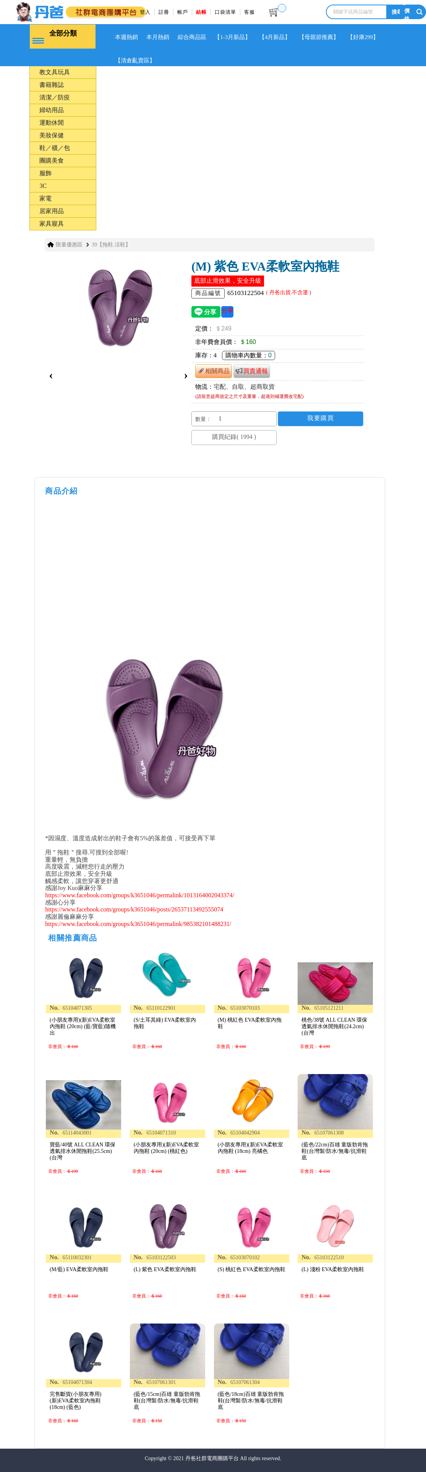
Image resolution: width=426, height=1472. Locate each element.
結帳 (201, 12)
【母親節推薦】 (320, 37)
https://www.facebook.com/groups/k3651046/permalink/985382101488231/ (138, 923)
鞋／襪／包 (54, 147)
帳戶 (182, 12)
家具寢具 (51, 223)
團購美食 (51, 160)
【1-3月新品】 (233, 37)
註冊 (164, 12)
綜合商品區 (192, 37)
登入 (145, 12)
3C (43, 185)
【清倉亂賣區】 (135, 60)
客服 (249, 12)
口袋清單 (225, 12)
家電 (45, 198)
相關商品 (214, 370)
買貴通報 (252, 370)
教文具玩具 (54, 71)
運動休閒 (51, 122)
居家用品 (51, 210)
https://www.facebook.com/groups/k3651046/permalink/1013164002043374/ (139, 895)
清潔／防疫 (54, 97)
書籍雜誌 (51, 84)
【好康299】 (364, 37)
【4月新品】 (276, 37)
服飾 (45, 173)
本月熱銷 (158, 37)
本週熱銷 (126, 37)
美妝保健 (51, 135)
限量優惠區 (69, 244)
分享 (227, 310)
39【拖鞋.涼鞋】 (111, 244)
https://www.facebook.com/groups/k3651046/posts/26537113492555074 (134, 909)
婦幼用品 (51, 109)
